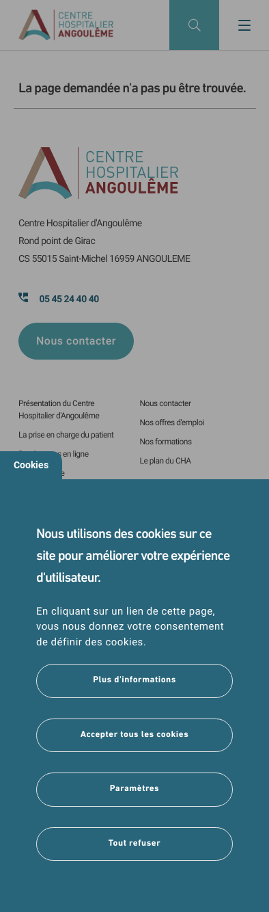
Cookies (31, 464)
